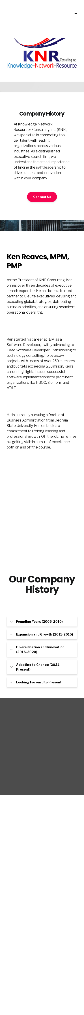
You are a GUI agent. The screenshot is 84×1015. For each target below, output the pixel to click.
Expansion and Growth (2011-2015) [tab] (41, 634)
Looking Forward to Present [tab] (36, 682)
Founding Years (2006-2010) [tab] (36, 621)
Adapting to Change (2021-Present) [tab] (35, 667)
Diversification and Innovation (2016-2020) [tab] (37, 649)
